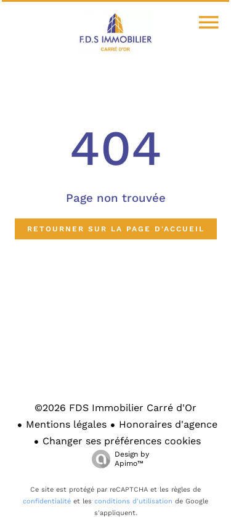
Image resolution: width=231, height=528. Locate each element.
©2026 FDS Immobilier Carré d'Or (115, 408)
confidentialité (47, 501)
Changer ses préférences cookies (122, 441)
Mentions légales (66, 424)
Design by (117, 459)
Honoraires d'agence (168, 424)
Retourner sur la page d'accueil (116, 229)
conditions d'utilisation (133, 501)
